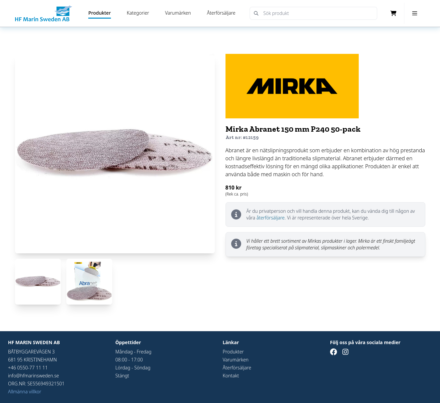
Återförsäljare (221, 13)
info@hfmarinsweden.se (33, 375)
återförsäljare (270, 217)
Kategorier (138, 13)
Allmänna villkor (24, 391)
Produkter (99, 13)
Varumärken (178, 13)
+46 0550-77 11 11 (28, 367)
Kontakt (231, 375)
